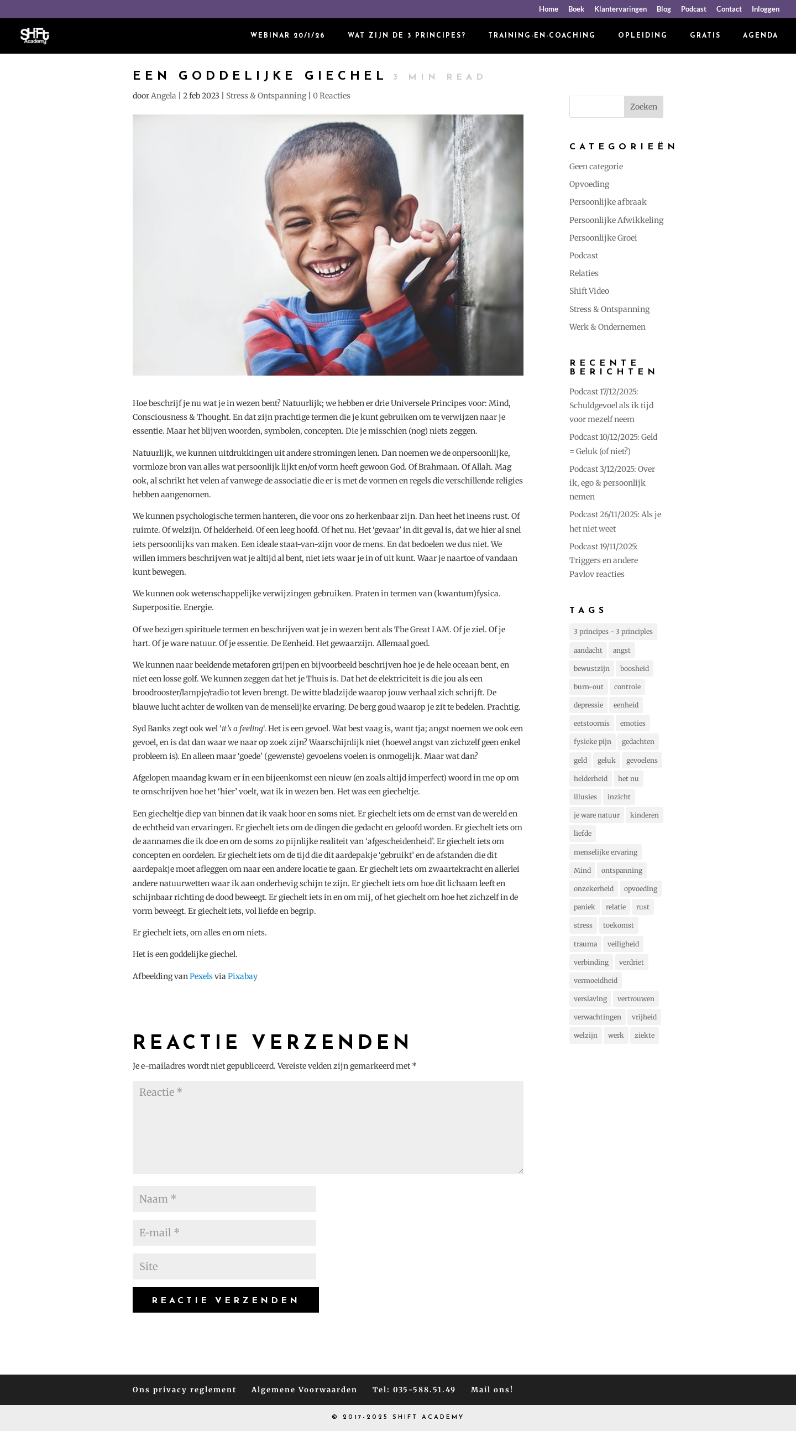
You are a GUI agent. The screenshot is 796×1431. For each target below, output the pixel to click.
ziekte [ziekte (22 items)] (644, 1035)
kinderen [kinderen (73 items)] (644, 815)
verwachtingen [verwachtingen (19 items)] (597, 1017)
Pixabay (243, 976)
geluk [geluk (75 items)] (607, 760)
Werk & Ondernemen (607, 327)
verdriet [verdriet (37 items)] (631, 962)
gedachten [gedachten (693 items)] (638, 741)
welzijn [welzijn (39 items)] (586, 1035)
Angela (163, 96)
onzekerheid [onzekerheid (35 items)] (594, 888)
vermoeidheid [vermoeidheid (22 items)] (595, 980)
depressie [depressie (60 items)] (588, 705)
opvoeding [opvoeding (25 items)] (640, 888)
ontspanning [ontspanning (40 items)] (621, 870)
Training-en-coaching (542, 36)
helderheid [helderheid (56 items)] (591, 778)
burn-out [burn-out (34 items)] (589, 687)
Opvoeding (589, 184)
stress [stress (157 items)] (583, 925)
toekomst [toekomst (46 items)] (618, 925)
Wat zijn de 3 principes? (407, 36)
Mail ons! (492, 1389)
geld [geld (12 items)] (580, 760)
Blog (664, 9)
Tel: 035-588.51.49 (414, 1389)
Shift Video (589, 291)
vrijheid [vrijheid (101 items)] (644, 1017)
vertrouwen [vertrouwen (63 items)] (635, 999)
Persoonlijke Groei (603, 238)
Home (548, 9)
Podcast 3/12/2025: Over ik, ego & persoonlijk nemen (612, 483)
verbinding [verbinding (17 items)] (591, 962)
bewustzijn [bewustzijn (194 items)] (592, 668)
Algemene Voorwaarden (305, 1389)
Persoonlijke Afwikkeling (616, 220)
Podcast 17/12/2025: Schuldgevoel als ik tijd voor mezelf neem (611, 405)
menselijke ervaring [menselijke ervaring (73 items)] (605, 852)
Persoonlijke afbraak (608, 202)
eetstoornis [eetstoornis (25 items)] (592, 723)
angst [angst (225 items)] (622, 650)
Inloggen (765, 9)
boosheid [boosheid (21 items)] (634, 668)
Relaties (584, 273)
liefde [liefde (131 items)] (582, 833)
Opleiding (643, 36)
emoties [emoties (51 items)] (633, 723)
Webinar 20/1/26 (288, 36)
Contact (729, 9)
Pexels (201, 976)
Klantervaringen (620, 9)
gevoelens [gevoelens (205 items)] (642, 760)
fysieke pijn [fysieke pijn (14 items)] (592, 741)
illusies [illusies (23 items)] (585, 797)
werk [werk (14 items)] (616, 1035)
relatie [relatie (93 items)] (616, 907)
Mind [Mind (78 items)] (582, 870)
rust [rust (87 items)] (643, 907)
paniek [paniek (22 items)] (584, 907)
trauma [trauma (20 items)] (585, 944)
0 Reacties (331, 96)
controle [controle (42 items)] (627, 687)
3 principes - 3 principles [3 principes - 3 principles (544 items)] (613, 631)
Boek (576, 9)
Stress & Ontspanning (266, 96)
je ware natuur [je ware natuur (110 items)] (597, 815)
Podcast (693, 9)
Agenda (760, 36)
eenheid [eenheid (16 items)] (626, 705)
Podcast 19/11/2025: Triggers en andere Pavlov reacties (603, 560)
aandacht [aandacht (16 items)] (588, 650)
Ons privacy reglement (185, 1389)
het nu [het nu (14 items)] (628, 778)
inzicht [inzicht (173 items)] (619, 797)
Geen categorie (596, 166)
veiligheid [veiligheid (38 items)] (623, 944)
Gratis (705, 36)
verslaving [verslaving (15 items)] (590, 999)
